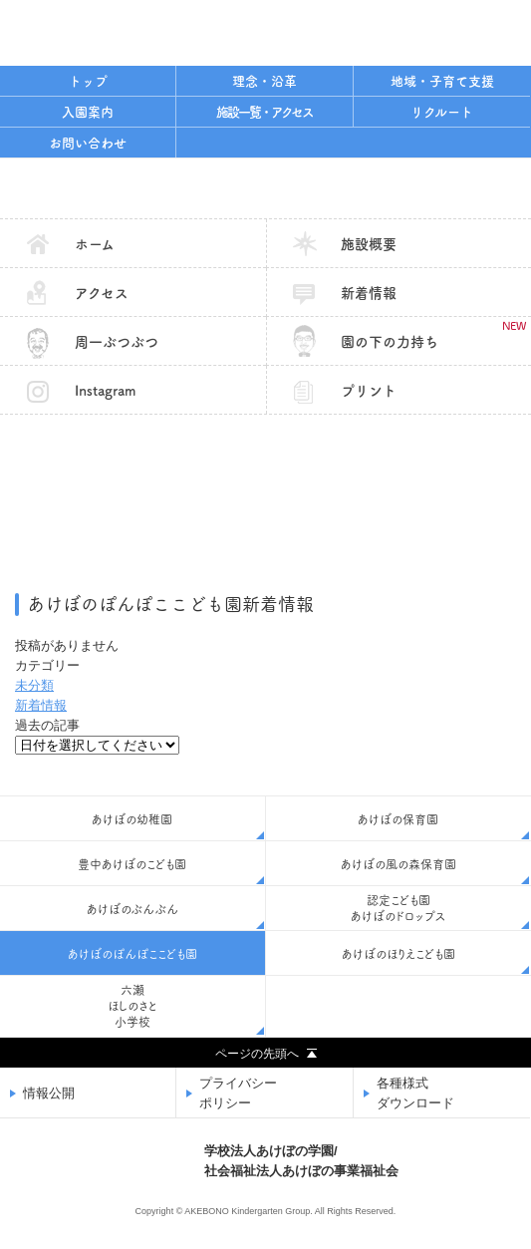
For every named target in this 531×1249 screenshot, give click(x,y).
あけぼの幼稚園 (132, 819)
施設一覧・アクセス (264, 112)
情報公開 (49, 1093)
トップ (88, 81)
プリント (369, 391)
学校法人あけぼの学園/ (301, 1162)
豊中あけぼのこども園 (132, 864)
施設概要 (369, 244)
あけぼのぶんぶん (132, 909)
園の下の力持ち (433, 334)
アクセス (102, 293)
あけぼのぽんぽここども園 (265, 188)
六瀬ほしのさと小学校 (132, 1006)
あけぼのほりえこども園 (398, 954)
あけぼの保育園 (398, 819)
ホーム (95, 244)
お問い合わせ (88, 143)
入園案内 (88, 112)
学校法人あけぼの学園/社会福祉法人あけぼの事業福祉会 (124, 30)
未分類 (34, 685)
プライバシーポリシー (238, 1093)
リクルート (441, 112)
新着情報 (369, 293)
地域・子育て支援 (442, 81)
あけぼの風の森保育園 (398, 864)
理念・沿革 (264, 81)
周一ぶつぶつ (116, 342)
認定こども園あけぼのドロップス (398, 908)
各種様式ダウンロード (415, 1093)
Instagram (105, 391)
